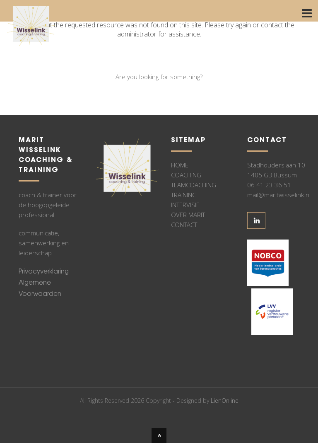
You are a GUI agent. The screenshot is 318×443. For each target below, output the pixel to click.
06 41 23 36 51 (269, 185)
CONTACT (184, 224)
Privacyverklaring (44, 272)
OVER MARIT (188, 215)
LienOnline (224, 400)
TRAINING (184, 195)
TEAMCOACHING (193, 185)
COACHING (186, 175)
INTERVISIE (185, 205)
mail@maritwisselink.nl (279, 195)
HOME (179, 165)
